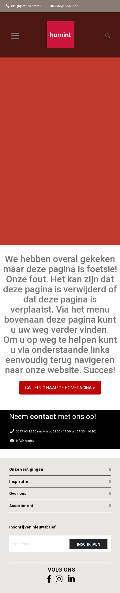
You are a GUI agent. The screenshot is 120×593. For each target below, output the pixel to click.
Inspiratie (18, 481)
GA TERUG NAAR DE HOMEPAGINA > (60, 387)
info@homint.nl (65, 6)
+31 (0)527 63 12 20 (23, 6)
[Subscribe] (88, 544)
